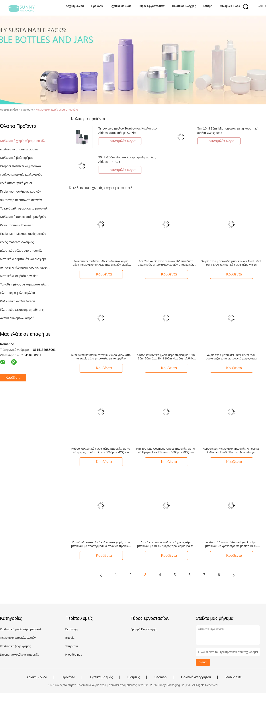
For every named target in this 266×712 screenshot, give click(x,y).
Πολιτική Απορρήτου (196, 677)
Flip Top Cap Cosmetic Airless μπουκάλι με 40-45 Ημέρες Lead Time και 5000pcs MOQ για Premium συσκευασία (166, 450)
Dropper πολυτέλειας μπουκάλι (21, 166)
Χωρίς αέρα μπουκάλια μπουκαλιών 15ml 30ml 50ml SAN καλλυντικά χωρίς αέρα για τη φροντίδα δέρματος (231, 263)
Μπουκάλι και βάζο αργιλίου (19, 276)
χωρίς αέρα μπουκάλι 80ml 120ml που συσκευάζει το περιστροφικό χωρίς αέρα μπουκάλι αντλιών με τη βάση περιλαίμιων (231, 356)
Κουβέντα (13, 377)
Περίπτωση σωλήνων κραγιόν (20, 191)
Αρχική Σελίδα (75, 6)
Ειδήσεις (133, 677)
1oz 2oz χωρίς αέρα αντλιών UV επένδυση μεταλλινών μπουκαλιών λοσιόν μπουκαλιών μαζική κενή (166, 263)
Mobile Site (233, 677)
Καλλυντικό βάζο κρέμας (16, 158)
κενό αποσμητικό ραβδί (16, 183)
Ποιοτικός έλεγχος (184, 6)
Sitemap (160, 677)
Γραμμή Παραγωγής (143, 629)
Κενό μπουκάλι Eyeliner (16, 225)
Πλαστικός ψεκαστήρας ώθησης (22, 309)
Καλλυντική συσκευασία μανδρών (23, 217)
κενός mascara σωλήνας (17, 242)
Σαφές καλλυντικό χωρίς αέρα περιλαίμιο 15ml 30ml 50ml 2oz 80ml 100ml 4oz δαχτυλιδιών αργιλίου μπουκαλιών (166, 356)
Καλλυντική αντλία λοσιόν (17, 301)
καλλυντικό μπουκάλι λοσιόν (19, 149)
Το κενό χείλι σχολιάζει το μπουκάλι (24, 208)
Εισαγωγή (71, 629)
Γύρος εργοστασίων (152, 6)
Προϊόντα (97, 6)
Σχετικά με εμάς (121, 6)
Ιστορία (69, 637)
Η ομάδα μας (73, 654)
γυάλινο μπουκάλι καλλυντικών (21, 174)
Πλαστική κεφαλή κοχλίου (17, 293)
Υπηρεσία (71, 646)
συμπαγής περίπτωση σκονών (21, 200)
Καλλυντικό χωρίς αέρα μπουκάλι (56, 109)
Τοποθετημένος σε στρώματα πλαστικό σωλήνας (25, 284)
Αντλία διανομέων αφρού (17, 318)
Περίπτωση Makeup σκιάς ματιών (23, 233)
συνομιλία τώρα (230, 6)
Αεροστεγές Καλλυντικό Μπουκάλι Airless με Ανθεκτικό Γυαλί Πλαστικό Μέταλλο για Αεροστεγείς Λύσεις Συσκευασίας (231, 450)
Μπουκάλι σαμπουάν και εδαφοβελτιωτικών (25, 259)
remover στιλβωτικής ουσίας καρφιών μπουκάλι (25, 267)
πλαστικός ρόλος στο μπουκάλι (21, 250)
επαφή (207, 6)
